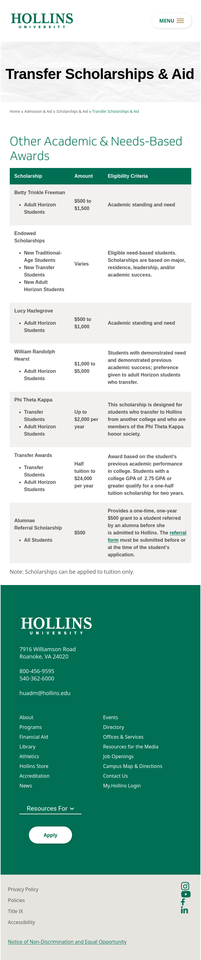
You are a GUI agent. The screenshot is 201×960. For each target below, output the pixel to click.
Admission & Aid (38, 111)
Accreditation (34, 776)
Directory (113, 727)
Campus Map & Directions (132, 766)
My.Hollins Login (122, 785)
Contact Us (115, 776)
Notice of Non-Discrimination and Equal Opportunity (67, 941)
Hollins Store (33, 766)
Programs (30, 727)
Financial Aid (33, 736)
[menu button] (171, 20)
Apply (50, 835)
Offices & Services (123, 736)
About (26, 717)
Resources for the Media (130, 746)
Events (110, 717)
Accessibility (21, 922)
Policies (16, 900)
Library (27, 746)
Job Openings (118, 756)
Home (15, 111)
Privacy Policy (23, 889)
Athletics (29, 756)
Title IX (15, 911)
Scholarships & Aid (72, 111)
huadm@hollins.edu (45, 693)
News (25, 785)
